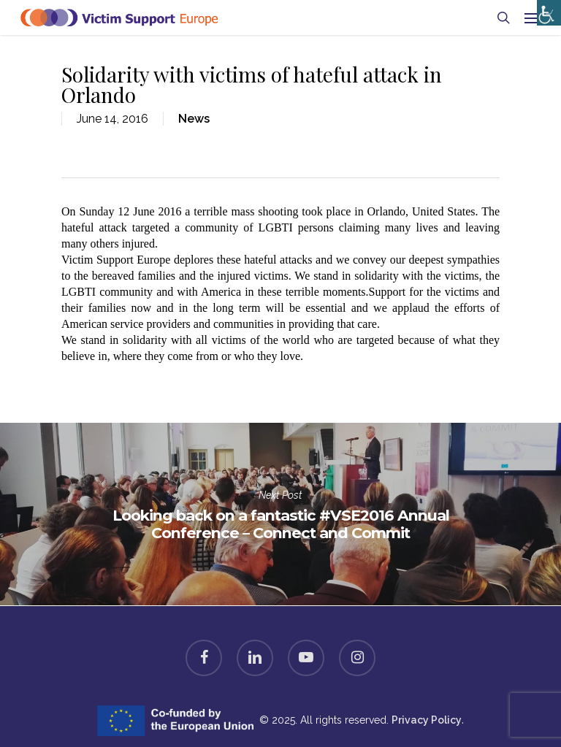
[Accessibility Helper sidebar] (546, 9)
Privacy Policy (427, 720)
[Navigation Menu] (532, 17)
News (194, 119)
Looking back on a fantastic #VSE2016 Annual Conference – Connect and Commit (280, 514)
